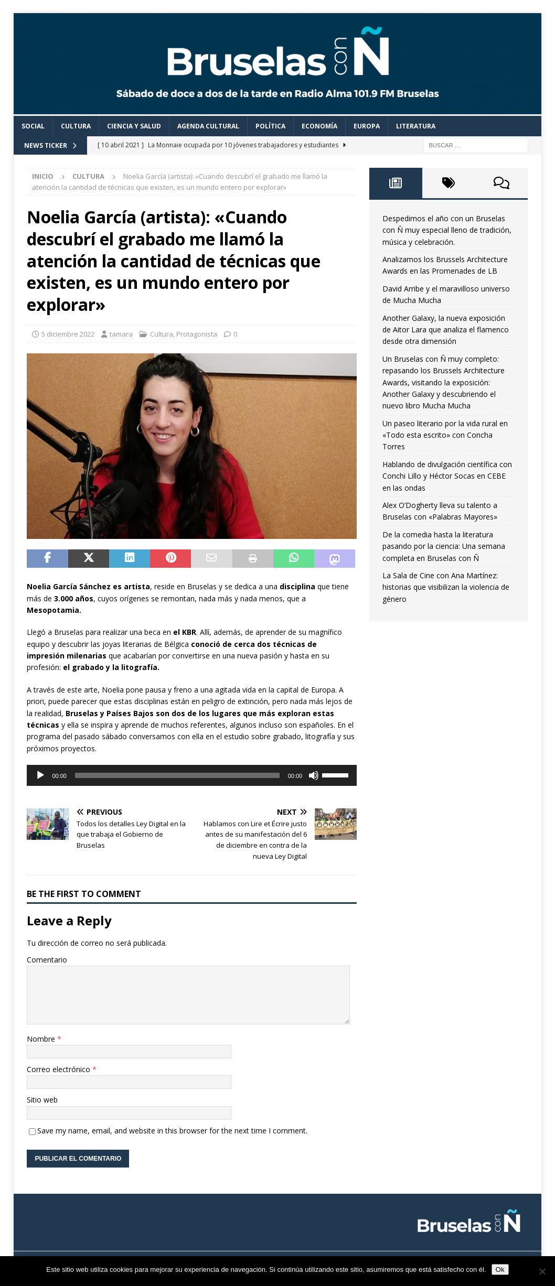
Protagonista (196, 334)
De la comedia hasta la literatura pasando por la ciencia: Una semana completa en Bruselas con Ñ (443, 546)
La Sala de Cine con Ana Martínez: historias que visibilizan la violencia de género (445, 587)
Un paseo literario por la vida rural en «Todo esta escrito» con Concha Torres (445, 435)
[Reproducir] (40, 775)
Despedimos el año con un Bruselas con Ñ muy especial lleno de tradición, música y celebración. (446, 230)
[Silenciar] (313, 775)
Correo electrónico (59, 1069)
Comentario (47, 960)
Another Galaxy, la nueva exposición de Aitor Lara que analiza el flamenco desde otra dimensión (445, 330)
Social (33, 126)
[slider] (177, 775)
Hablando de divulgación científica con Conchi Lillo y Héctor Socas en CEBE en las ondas (447, 476)
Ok (500, 1269)
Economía (319, 126)
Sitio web (42, 1100)
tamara (121, 334)
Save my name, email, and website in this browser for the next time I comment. (172, 1131)
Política (270, 126)
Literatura (415, 126)
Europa (367, 126)
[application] (192, 775)
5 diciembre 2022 (67, 334)
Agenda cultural (208, 126)
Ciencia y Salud (134, 126)
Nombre (42, 1039)
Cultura (76, 126)
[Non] (542, 1271)
